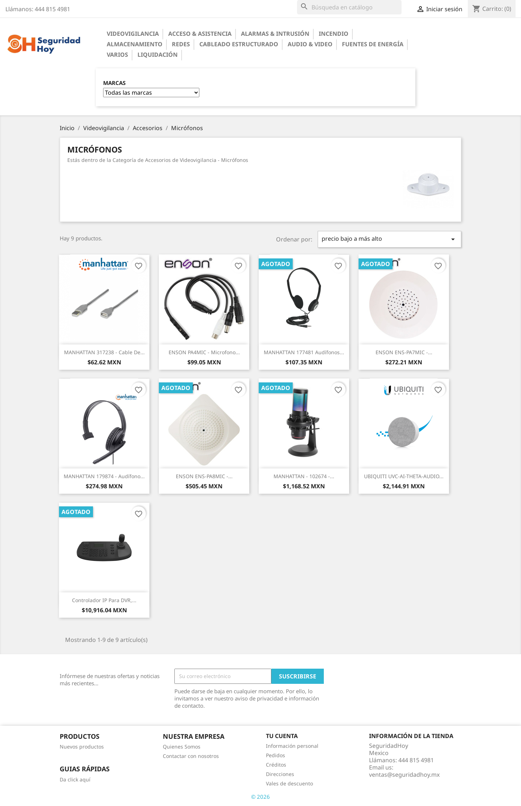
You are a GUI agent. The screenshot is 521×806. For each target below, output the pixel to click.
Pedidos (275, 755)
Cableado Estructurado (238, 44)
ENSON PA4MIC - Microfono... (204, 352)
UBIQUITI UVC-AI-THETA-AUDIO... (404, 476)
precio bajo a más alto (390, 239)
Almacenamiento (134, 44)
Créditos (276, 764)
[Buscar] (349, 7)
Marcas (114, 83)
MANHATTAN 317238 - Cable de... (104, 352)
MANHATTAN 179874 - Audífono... (104, 476)
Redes (181, 44)
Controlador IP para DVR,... (104, 600)
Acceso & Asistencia (200, 34)
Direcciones (280, 774)
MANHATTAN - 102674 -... (304, 476)
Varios (117, 55)
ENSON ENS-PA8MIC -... (204, 476)
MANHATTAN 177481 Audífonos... (304, 352)
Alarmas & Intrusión (275, 34)
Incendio (333, 34)
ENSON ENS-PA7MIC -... (404, 352)
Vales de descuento (289, 783)
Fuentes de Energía (372, 44)
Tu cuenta (282, 736)
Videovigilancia (133, 34)
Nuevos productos (82, 746)
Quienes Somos (181, 746)
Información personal (292, 745)
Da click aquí (75, 779)
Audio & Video (310, 44)
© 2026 (260, 796)
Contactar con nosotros (191, 756)
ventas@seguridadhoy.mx (404, 775)
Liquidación (157, 55)
